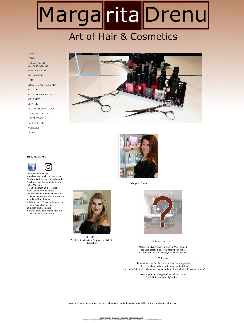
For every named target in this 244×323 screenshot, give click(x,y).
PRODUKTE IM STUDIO (41, 108)
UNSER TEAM (35, 118)
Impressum (115, 318)
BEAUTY (33, 89)
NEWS (31, 58)
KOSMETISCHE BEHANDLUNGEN (38, 64)
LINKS (31, 132)
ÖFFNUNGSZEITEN (38, 113)
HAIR (31, 80)
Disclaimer (124, 318)
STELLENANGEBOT (39, 70)
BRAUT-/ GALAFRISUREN (42, 85)
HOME (31, 53)
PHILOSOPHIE (35, 75)
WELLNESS (34, 99)
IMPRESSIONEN (36, 123)
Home (102, 318)
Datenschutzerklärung (136, 318)
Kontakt (108, 318)
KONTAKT (33, 127)
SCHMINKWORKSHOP (40, 94)
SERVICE (33, 104)
